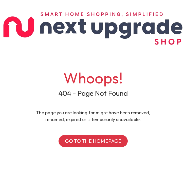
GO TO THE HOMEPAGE (93, 141)
